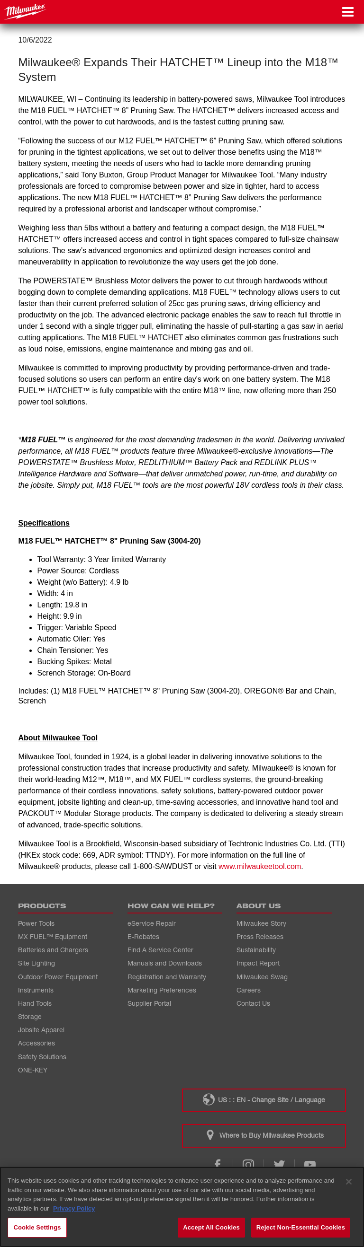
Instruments (36, 990)
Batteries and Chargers (53, 950)
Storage (30, 1016)
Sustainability (256, 950)
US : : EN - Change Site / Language (264, 1100)
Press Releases (260, 936)
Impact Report (258, 963)
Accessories (36, 1043)
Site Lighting (36, 963)
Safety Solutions (42, 1057)
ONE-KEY (32, 1070)
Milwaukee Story (261, 923)
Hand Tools (35, 1003)
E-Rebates (143, 936)
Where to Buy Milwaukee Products (264, 1135)
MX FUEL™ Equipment (52, 936)
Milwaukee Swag (262, 977)
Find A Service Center (160, 950)
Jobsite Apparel (41, 1030)
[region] (182, 1207)
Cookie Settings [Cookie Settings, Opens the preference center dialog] (37, 1227)
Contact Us (253, 1003)
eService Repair (151, 923)
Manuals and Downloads (164, 963)
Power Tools (36, 923)
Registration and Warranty (166, 977)
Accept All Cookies (211, 1227)
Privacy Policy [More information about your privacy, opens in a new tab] (74, 1208)
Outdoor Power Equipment (58, 977)
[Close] (348, 1181)
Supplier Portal (149, 1003)
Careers (249, 990)
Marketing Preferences (161, 990)
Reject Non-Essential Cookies (300, 1227)
